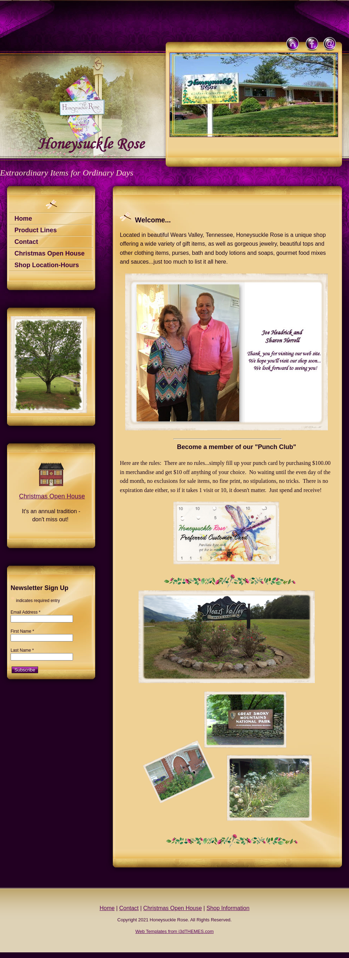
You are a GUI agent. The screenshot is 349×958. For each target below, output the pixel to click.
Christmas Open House (49, 253)
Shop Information (228, 908)
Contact (26, 241)
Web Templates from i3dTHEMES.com (174, 931)
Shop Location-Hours (46, 265)
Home (23, 218)
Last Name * (22, 650)
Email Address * (26, 612)
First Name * (22, 631)
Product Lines (35, 230)
